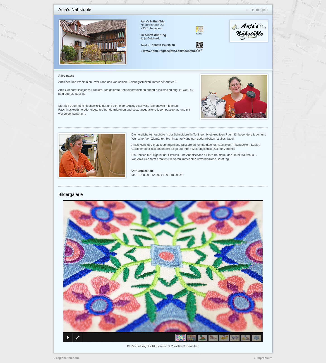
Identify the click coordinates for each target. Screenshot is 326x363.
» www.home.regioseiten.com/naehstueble (170, 51)
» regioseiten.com (66, 358)
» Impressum (263, 358)
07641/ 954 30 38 (163, 45)
